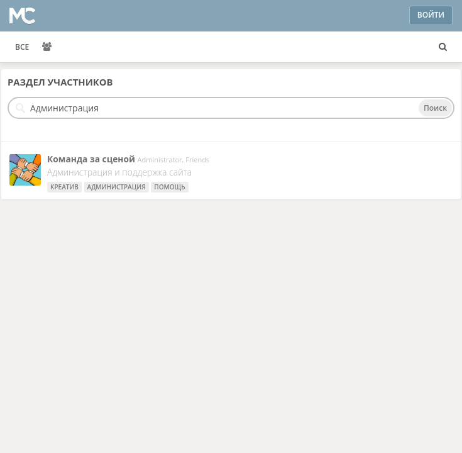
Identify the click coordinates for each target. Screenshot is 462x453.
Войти (430, 14)
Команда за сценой (91, 159)
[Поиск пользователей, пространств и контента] (443, 47)
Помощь (169, 186)
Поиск (435, 108)
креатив (64, 186)
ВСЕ (22, 47)
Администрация (116, 186)
